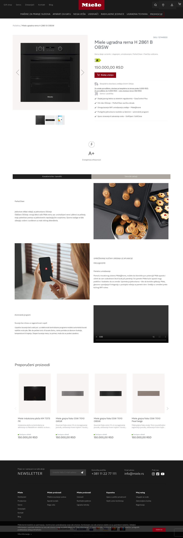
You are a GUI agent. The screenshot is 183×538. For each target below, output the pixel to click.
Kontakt (41, 5)
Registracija (140, 505)
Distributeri (22, 497)
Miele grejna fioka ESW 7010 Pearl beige (146, 419)
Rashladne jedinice (84, 501)
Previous (15, 408)
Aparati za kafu (52, 501)
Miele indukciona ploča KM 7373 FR (34, 419)
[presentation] (156, 14)
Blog (51, 5)
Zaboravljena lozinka (143, 501)
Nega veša (51, 505)
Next (168, 408)
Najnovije (161, 5)
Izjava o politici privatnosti (116, 497)
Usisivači (80, 497)
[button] (18, 72)
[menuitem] (35, 14)
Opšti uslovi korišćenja (114, 501)
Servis (18, 5)
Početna (16, 26)
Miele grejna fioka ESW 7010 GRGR (70, 419)
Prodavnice (22, 501)
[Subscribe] (82, 472)
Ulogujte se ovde (142, 497)
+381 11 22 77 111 (104, 473)
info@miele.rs (134, 473)
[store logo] (91, 5)
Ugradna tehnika (83, 505)
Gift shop (8, 5)
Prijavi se (170, 5)
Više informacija (24, 534)
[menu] (91, 14)
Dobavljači (29, 5)
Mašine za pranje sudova (56, 497)
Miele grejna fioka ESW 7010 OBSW (108, 419)
